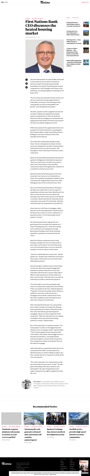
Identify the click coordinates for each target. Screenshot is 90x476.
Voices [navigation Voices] (62, 464)
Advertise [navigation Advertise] (72, 464)
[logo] (45, 3)
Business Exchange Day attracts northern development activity (56, 432)
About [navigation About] (71, 461)
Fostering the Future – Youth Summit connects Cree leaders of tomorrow (73, 24)
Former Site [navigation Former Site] (73, 470)
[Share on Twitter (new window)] (26, 83)
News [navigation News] (61, 461)
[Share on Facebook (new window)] (26, 79)
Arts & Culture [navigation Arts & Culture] (63, 468)
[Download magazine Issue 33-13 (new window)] (83, 466)
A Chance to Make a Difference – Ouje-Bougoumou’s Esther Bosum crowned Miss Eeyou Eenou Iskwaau (72, 52)
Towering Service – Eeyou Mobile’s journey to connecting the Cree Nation (73, 41)
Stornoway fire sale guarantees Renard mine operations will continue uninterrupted (32, 434)
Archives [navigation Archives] (72, 468)
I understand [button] (52, 474)
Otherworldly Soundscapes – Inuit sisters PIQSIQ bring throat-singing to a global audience (73, 63)
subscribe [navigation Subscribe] (83, 2)
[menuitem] (83, 2)
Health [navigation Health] (62, 470)
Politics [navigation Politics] (62, 463)
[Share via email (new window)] (26, 87)
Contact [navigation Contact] (72, 466)
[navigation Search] (88, 2)
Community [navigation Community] (63, 466)
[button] (4, 2)
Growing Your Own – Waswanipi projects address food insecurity (72, 33)
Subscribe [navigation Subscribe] (72, 463)
